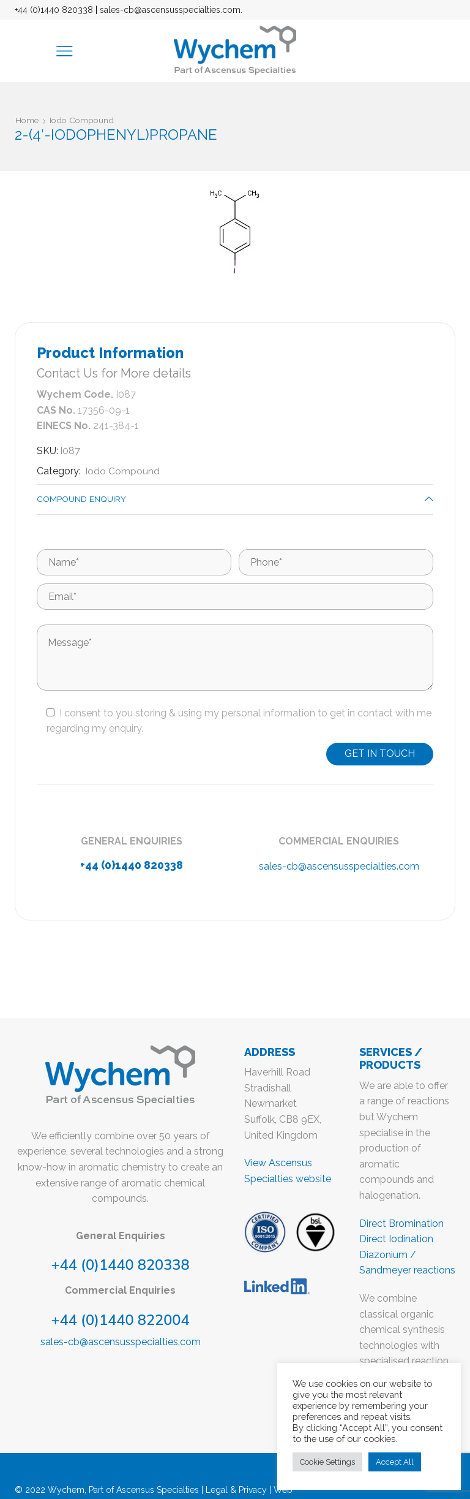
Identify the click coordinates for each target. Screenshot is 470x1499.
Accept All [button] (395, 1462)
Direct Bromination (401, 1223)
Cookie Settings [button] (327, 1462)
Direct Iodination (396, 1239)
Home (27, 120)
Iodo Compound (84, 120)
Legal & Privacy (236, 1490)
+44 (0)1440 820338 (54, 10)
